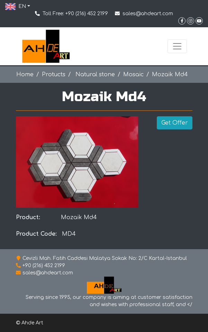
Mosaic (133, 74)
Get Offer (174, 123)
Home (25, 74)
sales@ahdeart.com (148, 13)
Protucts (53, 74)
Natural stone (94, 74)
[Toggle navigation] (177, 46)
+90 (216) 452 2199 (86, 13)
